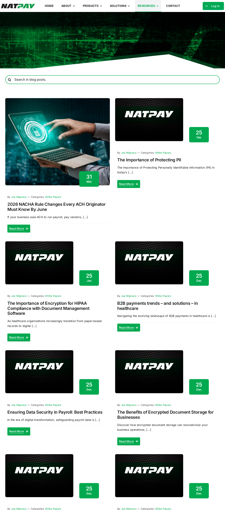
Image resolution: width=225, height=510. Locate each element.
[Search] (9, 79)
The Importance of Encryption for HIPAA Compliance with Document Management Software (48, 308)
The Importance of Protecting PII (149, 159)
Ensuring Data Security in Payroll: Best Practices (54, 412)
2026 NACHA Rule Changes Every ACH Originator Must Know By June (56, 207)
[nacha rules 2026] (57, 99)
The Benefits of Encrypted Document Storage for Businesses (165, 415)
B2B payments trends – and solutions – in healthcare (157, 306)
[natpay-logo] (18, 5)
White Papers (53, 196)
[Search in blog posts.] (112, 79)
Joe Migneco (19, 196)
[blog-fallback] (149, 99)
